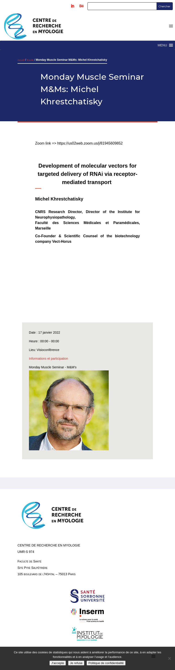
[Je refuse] (169, 658)
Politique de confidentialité (106, 663)
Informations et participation (48, 358)
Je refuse (76, 663)
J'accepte (57, 663)
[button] (162, 45)
